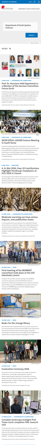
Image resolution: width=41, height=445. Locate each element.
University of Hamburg (9, 2)
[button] (30, 2)
